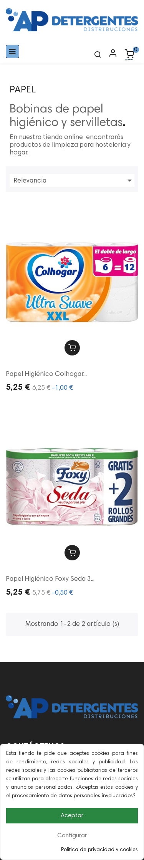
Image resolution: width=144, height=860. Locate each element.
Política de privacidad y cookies (99, 850)
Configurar (72, 836)
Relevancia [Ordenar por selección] (73, 181)
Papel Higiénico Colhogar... (46, 374)
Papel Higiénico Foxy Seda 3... (50, 579)
